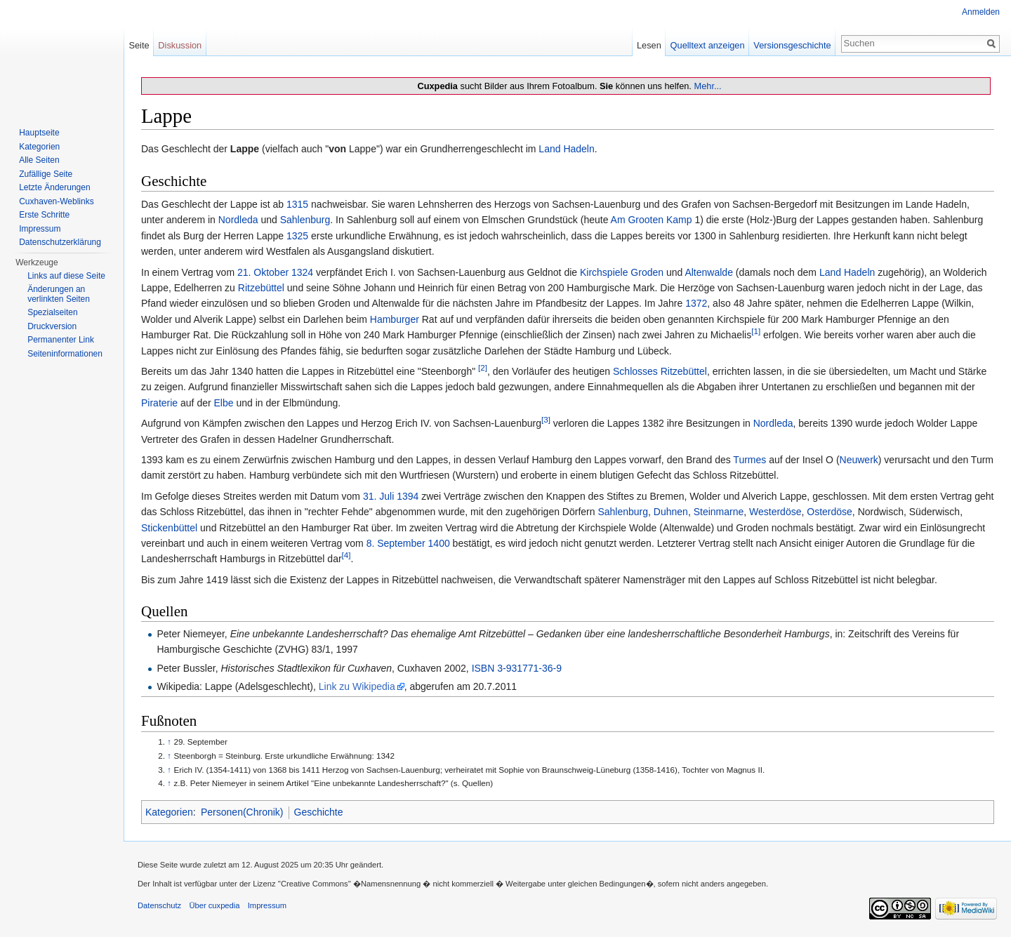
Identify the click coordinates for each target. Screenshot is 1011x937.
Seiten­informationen (65, 354)
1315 (297, 204)
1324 (302, 272)
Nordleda (238, 219)
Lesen (649, 45)
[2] (482, 367)
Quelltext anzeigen (707, 45)
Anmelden (981, 12)
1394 (407, 496)
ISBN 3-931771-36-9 (517, 668)
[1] (755, 331)
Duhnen (671, 511)
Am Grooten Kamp (651, 219)
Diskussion (179, 45)
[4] (346, 555)
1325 (297, 235)
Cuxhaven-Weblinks (56, 201)
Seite (138, 45)
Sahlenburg (305, 219)
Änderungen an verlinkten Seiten (58, 294)
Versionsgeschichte (792, 45)
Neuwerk (859, 459)
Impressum (39, 229)
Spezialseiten (52, 312)
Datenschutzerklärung (60, 242)
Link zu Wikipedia (357, 686)
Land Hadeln (566, 148)
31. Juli (378, 496)
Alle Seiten (39, 160)
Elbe (224, 402)
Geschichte (318, 812)
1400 (439, 543)
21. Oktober (263, 272)
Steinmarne (719, 511)
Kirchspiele (604, 272)
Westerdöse (775, 511)
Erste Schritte (44, 215)
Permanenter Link (60, 340)
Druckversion (52, 326)
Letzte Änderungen (54, 187)
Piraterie (159, 402)
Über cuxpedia (214, 905)
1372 (696, 303)
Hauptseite (39, 133)
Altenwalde (709, 272)
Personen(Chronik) (242, 812)
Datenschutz (159, 905)
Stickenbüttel (169, 527)
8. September (395, 543)
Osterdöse (829, 511)
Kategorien (169, 812)
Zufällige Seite (45, 174)
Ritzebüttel (261, 287)
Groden (646, 272)
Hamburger (394, 319)
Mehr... (707, 86)
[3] (545, 420)
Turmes (749, 459)
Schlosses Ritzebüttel (660, 371)
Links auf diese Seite (66, 276)
